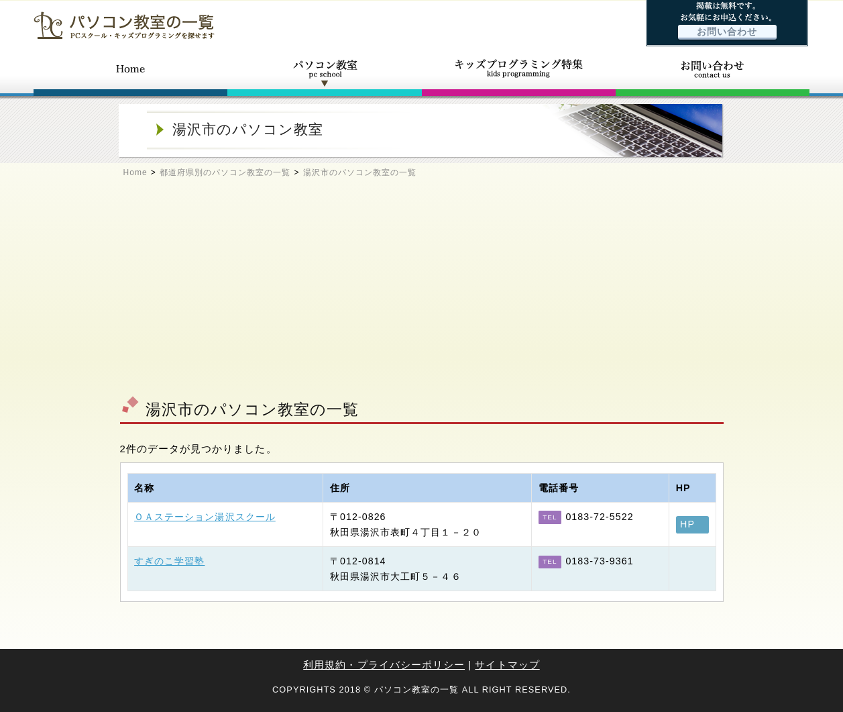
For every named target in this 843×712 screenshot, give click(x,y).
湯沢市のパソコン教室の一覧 (360, 172)
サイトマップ (507, 664)
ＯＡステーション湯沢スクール (205, 516)
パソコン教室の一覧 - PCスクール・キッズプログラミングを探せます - (124, 25)
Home (135, 172)
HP (687, 524)
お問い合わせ (727, 32)
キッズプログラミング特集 (519, 72)
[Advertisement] (421, 293)
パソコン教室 (324, 72)
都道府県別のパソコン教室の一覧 (225, 172)
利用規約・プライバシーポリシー (384, 664)
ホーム (130, 72)
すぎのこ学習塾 (169, 561)
